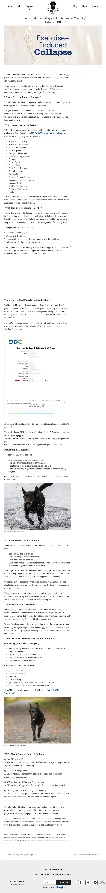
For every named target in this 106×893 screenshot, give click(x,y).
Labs (19, 6)
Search (63, 882)
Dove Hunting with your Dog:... (19, 855)
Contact (95, 6)
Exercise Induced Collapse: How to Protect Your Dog (53, 18)
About (84, 6)
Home (9, 6)
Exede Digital (59, 887)
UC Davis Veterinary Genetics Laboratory (50, 133)
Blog (75, 6)
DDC (11, 323)
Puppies (29, 7)
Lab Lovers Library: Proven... (86, 855)
